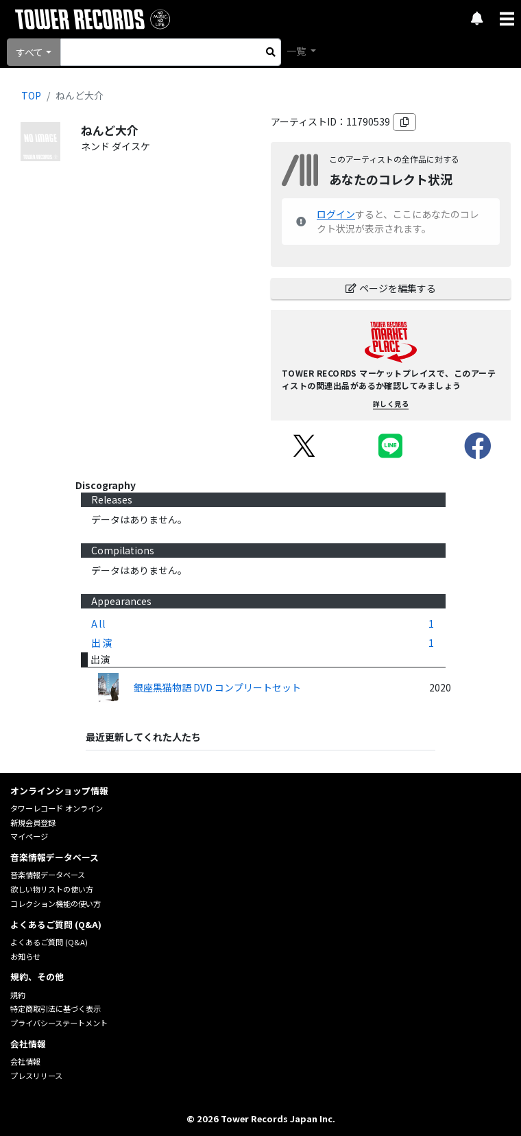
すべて (29, 52)
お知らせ (25, 956)
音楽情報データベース (47, 874)
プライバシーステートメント (59, 1022)
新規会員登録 (33, 822)
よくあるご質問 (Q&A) (49, 941)
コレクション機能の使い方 (55, 903)
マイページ (29, 836)
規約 (17, 994)
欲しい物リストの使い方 (51, 889)
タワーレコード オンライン (56, 808)
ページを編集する (391, 288)
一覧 (297, 51)
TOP (31, 95)
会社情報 (25, 1061)
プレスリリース (36, 1075)
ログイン (336, 214)
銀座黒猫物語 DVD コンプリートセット (217, 687)
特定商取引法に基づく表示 (55, 1008)
